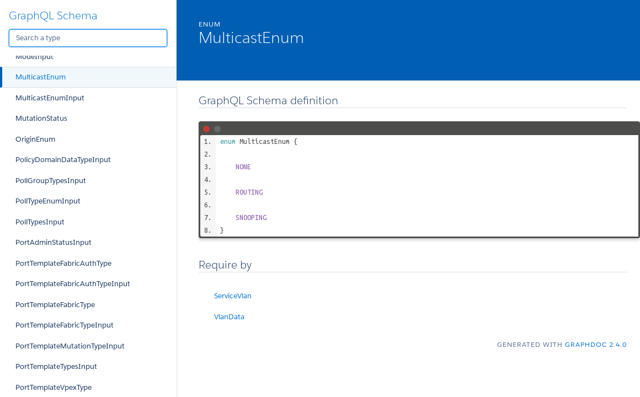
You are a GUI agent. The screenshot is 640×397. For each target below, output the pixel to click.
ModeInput (34, 56)
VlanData (229, 316)
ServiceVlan (233, 296)
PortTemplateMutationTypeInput (70, 346)
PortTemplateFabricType (55, 304)
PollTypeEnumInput (48, 201)
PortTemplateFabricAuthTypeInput (72, 283)
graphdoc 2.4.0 (596, 344)
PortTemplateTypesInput (56, 366)
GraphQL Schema (53, 15)
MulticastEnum (40, 77)
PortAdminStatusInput (53, 242)
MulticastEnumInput (49, 98)
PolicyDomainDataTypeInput (63, 159)
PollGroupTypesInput (50, 180)
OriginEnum (35, 139)
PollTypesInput (40, 222)
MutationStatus (41, 118)
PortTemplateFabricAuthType (63, 263)
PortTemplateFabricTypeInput (64, 325)
